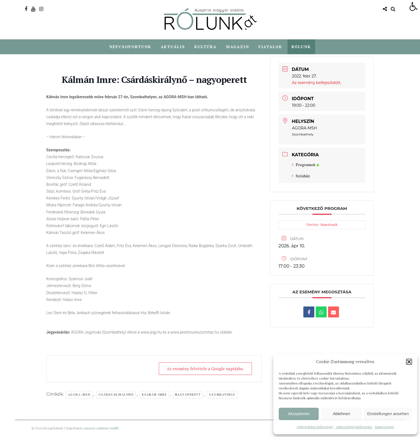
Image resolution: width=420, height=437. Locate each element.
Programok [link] (305, 164)
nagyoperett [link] (188, 395)
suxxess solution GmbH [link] (101, 428)
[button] (409, 361)
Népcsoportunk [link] (130, 46)
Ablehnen (341, 413)
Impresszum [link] (384, 427)
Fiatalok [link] (270, 46)
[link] (413, 6)
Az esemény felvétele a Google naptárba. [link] (205, 369)
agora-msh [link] (79, 395)
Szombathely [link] (222, 395)
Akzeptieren (298, 413)
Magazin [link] (237, 46)
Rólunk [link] (301, 46)
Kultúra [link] (205, 46)
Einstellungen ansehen (388, 413)
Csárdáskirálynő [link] (116, 395)
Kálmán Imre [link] (154, 395)
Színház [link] (301, 176)
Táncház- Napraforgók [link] (322, 225)
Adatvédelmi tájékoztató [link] (315, 427)
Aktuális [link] (173, 46)
